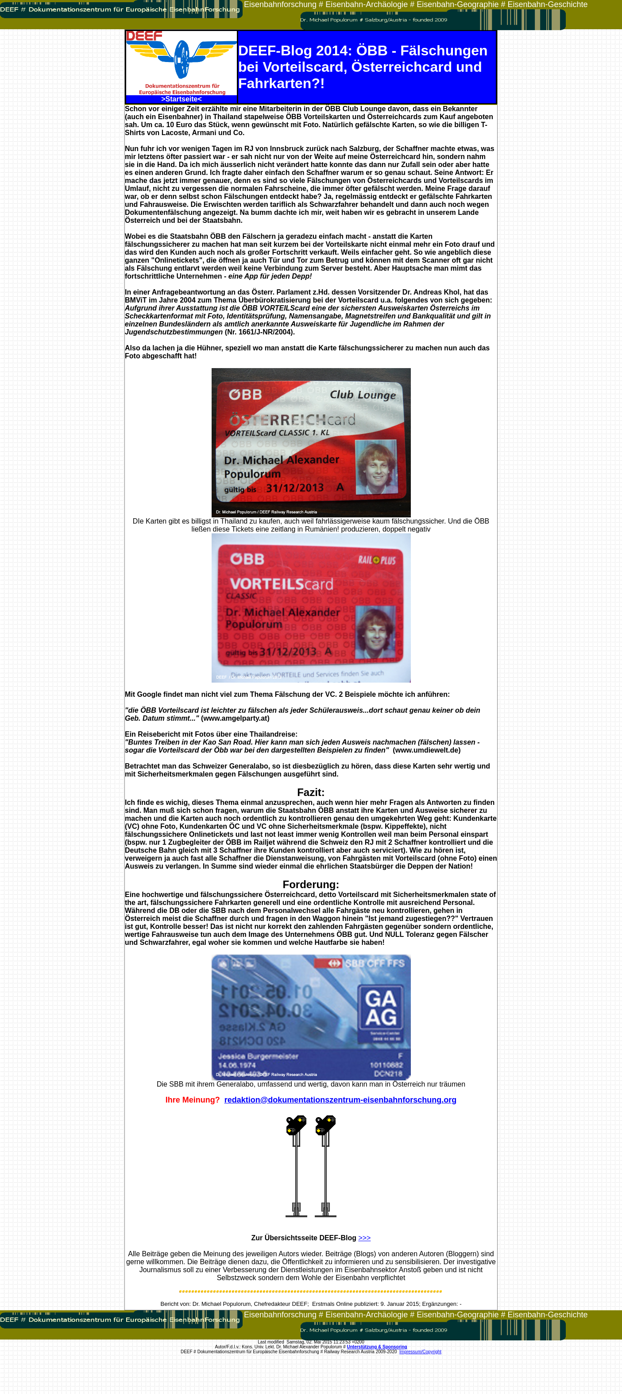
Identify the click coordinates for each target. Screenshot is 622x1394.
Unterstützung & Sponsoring (377, 1346)
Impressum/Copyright (420, 1351)
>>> (364, 1238)
